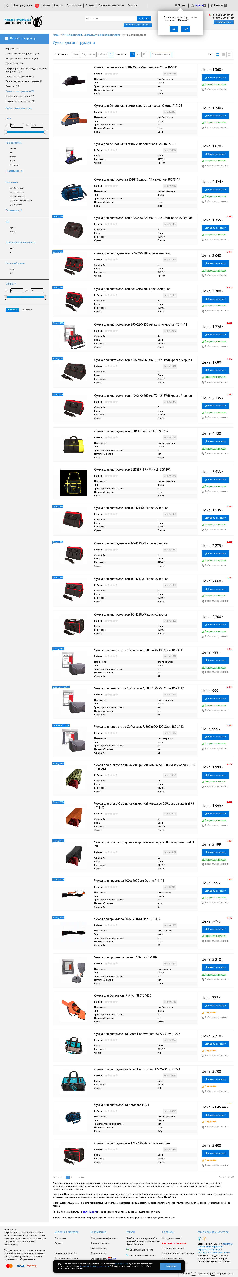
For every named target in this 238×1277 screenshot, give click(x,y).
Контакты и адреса (100, 1243)
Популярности (88, 54)
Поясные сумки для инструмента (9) (24, 81)
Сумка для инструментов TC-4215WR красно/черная (131, 543)
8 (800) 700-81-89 (223, 18)
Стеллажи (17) (13, 86)
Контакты (58, 5)
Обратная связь (224, 22)
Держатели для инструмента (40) (22, 54)
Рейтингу (103, 54)
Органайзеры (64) (14, 64)
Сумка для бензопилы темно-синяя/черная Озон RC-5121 (135, 144)
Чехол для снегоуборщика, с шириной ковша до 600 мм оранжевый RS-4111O (144, 805)
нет (11, 253)
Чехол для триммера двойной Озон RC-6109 (125, 957)
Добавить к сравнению (215, 89)
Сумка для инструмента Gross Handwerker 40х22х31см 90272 (137, 1034)
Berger (13, 157)
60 (138, 54)
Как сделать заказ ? (172, 1238)
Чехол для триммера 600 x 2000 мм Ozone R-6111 (129, 881)
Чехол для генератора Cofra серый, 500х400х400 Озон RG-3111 (139, 650)
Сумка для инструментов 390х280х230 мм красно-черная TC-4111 (140, 324)
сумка (13, 228)
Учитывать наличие (161, 54)
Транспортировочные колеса (20, 242)
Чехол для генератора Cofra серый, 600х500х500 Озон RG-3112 (139, 688)
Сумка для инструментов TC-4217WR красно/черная (131, 579)
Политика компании (172, 1258)
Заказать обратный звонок (142, 1255)
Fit (11, 153)
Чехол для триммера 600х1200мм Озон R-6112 (127, 919)
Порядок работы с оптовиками (178, 1253)
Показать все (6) (14, 210)
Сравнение (203, 1274)
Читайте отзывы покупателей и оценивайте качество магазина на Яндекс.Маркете (143, 1241)
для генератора (17, 192)
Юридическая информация (111, 5)
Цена (8, 118)
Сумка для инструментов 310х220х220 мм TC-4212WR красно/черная (143, 218)
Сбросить (27, 310)
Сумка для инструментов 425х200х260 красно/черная (132, 1143)
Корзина (198, 5)
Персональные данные (173, 1248)
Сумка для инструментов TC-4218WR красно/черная (131, 614)
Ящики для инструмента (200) (21, 101)
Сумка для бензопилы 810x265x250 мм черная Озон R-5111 (136, 67)
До (26, 125)
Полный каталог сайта (66, 1253)
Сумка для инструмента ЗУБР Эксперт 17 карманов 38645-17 (137, 179)
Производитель (14, 143)
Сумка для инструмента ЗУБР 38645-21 (121, 1105)
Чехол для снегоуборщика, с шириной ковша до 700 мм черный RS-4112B (144, 844)
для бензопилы (17, 188)
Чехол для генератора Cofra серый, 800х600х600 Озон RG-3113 (139, 727)
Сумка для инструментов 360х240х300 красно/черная (132, 253)
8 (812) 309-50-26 (223, 15)
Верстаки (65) (12, 49)
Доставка (90, 5)
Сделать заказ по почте (141, 1250)
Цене (76, 54)
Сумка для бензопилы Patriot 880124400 (122, 995)
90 (144, 54)
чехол (12, 232)
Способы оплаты (103, 1259)
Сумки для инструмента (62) (20, 91)
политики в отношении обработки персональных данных (215, 1247)
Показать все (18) (14, 171)
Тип (7, 222)
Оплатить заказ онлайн (137, 25)
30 (132, 54)
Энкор (13, 149)
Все (82, 1177)
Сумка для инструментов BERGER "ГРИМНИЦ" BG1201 (132, 469)
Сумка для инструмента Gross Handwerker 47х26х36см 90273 (137, 1069)
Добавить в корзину (215, 77)
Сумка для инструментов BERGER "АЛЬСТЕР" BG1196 (131, 431)
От (7, 125)
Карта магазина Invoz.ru (66, 1258)
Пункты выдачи (74, 5)
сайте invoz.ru (90, 1212)
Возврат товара (98, 1253)
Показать (12, 310)
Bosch (12, 161)
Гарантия (132, 5)
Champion (14, 165)
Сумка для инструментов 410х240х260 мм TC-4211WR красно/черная (143, 360)
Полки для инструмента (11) (20, 76)
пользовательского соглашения (214, 1253)
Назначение (12, 182)
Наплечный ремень (15, 263)
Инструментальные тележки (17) (22, 59)
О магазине (60, 1238)
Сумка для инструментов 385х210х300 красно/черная (132, 289)
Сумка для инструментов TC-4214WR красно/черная (131, 508)
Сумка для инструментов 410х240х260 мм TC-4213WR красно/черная (143, 396)
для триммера (16, 205)
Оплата (46, 5)
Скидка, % (11, 284)
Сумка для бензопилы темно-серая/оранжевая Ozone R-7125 (138, 106)
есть (12, 248)
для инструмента (17, 196)
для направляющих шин (21, 201)
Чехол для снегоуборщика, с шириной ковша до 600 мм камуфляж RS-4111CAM (144, 767)
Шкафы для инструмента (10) (20, 96)
